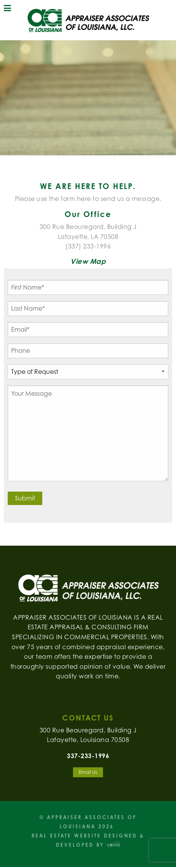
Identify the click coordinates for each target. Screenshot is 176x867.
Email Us (88, 772)
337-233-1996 (88, 756)
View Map (88, 261)
